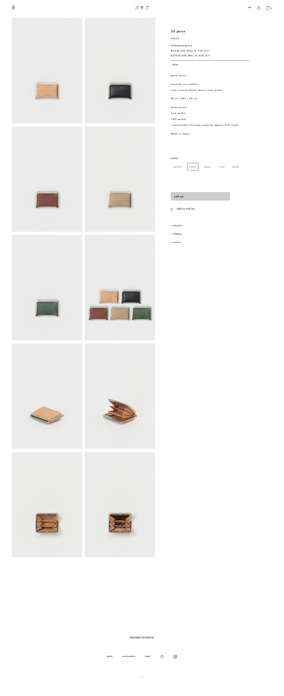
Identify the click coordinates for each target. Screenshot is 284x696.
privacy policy (128, 656)
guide (110, 656)
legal (147, 656)
